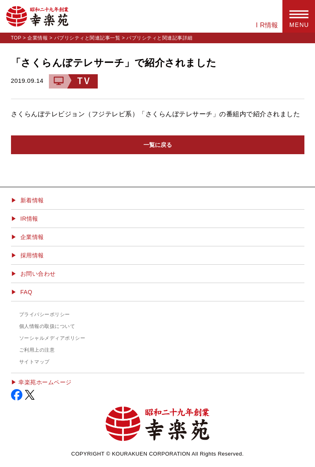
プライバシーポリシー (44, 314)
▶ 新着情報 (27, 200)
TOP (16, 38)
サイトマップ (34, 362)
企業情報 (37, 38)
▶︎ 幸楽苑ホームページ (41, 382)
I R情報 (267, 25)
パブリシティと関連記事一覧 (87, 38)
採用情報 (32, 255)
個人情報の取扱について (47, 326)
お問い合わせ (38, 273)
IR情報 (29, 218)
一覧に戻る (157, 145)
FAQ (26, 292)
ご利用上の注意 (37, 350)
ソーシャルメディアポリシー (52, 338)
